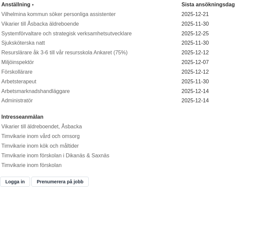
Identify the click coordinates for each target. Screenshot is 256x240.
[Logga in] (15, 182)
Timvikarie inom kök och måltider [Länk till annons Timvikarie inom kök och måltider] (40, 146)
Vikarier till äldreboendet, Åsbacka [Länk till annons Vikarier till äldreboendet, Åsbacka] (41, 126)
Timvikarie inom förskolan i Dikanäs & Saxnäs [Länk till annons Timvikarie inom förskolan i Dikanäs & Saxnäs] (55, 155)
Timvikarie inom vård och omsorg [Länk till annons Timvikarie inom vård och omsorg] (40, 136)
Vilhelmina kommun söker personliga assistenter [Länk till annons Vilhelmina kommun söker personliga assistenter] (58, 14)
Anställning (16, 4)
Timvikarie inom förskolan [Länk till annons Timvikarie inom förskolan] (31, 165)
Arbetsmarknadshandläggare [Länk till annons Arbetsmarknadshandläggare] (35, 91)
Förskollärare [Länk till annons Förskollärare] (16, 72)
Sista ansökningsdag (208, 4)
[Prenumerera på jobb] (60, 182)
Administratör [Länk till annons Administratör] (17, 100)
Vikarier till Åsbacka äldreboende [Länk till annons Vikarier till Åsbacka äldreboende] (40, 24)
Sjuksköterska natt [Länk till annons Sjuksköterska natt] (23, 43)
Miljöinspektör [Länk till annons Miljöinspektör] (17, 62)
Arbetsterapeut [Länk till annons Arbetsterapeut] (18, 81)
